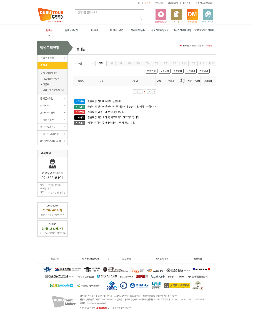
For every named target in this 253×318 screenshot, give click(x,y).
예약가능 (151, 71)
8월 (175, 63)
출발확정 (177, 71)
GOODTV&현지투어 (204, 30)
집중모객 (164, 71)
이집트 (46, 84)
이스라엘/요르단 (50, 73)
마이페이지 (173, 3)
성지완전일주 (138, 30)
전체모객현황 (47, 58)
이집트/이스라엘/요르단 (53, 90)
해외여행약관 (162, 259)
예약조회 (159, 3)
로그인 (148, 3)
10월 (193, 63)
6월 (156, 63)
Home (186, 46)
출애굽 (49, 30)
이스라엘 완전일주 (51, 79)
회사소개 (55, 259)
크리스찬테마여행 (182, 30)
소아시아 (93, 30)
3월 (129, 63)
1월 (111, 63)
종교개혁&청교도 (160, 30)
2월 (120, 63)
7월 (165, 63)
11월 (202, 63)
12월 (211, 63)
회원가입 (187, 3)
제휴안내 (198, 259)
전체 (101, 63)
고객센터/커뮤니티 (203, 3)
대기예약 (190, 71)
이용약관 (126, 259)
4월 (138, 63)
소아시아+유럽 (115, 30)
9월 (184, 63)
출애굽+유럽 (71, 30)
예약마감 (203, 71)
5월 (147, 63)
